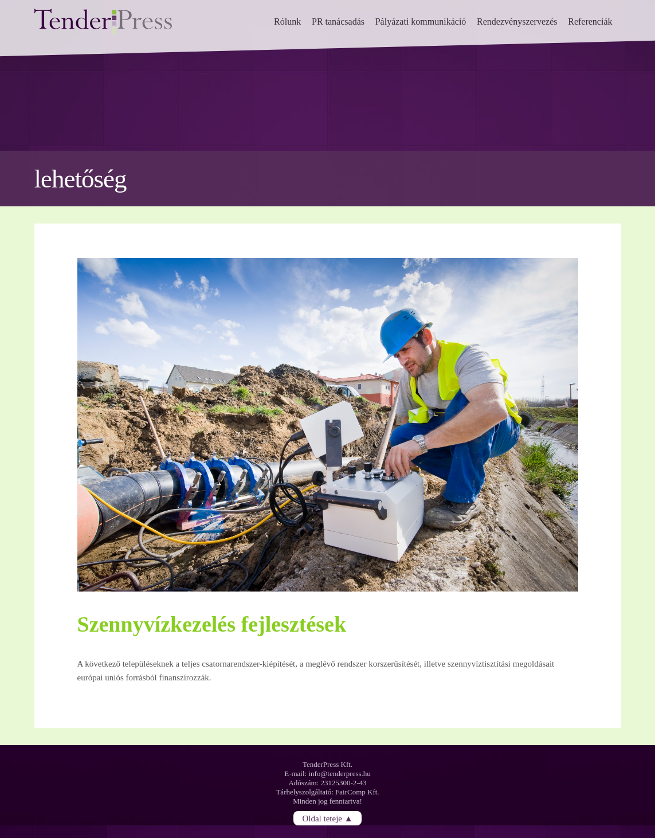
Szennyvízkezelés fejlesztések (212, 624)
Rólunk (287, 21)
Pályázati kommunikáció (420, 21)
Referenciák (590, 21)
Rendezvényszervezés (517, 21)
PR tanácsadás (338, 21)
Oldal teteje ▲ (327, 818)
